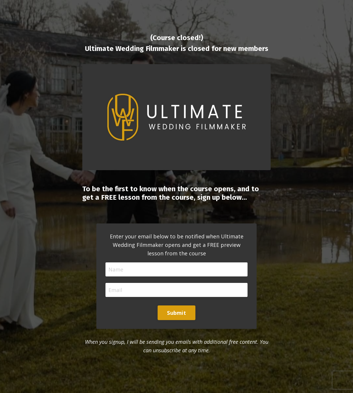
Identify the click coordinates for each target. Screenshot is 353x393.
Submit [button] (176, 312)
